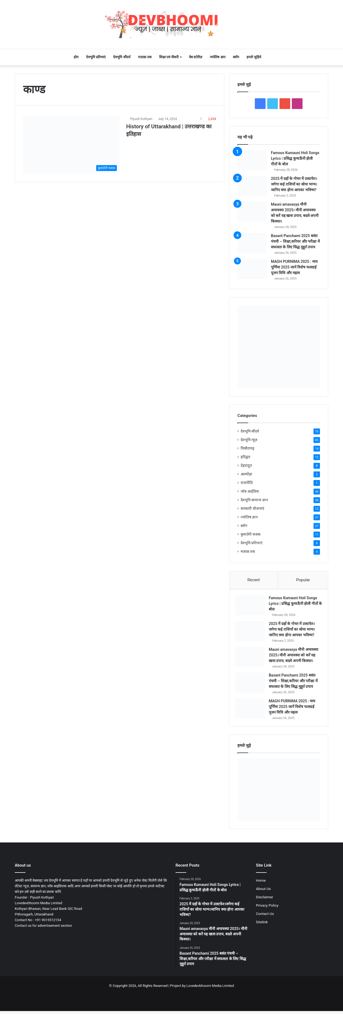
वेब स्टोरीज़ (195, 57)
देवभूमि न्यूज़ (249, 440)
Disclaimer (264, 907)
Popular (303, 579)
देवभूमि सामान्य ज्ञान (254, 500)
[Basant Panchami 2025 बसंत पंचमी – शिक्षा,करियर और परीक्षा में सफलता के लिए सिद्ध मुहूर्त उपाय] (252, 243)
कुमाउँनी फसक (250, 534)
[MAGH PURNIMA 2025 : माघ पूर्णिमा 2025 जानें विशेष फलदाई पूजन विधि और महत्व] (252, 269)
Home (261, 890)
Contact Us (265, 923)
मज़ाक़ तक (145, 57)
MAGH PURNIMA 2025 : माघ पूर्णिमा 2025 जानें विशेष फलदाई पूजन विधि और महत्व (294, 267)
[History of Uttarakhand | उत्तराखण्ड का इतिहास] (71, 144)
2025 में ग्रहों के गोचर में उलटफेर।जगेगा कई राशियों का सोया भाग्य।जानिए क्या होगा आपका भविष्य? (294, 184)
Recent (253, 579)
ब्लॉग (236, 57)
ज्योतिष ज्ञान (217, 57)
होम (76, 57)
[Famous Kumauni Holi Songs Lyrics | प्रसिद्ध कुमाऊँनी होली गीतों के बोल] (252, 160)
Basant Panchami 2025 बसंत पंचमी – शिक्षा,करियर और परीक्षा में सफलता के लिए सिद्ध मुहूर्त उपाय (295, 241)
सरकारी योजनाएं (252, 508)
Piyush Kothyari (141, 119)
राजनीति (247, 483)
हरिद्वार (245, 457)
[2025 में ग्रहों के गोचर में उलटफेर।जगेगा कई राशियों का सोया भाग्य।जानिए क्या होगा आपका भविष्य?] (252, 186)
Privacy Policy (267, 915)
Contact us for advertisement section (43, 935)
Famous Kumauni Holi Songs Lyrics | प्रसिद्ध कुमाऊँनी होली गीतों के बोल (295, 158)
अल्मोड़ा (246, 474)
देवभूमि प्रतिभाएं (96, 57)
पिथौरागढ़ (247, 448)
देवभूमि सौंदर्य (121, 57)
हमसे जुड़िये (254, 57)
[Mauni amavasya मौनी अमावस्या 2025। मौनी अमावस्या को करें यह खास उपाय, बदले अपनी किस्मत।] (252, 212)
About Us (263, 898)
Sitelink (262, 932)
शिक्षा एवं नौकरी (168, 57)
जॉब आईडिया (250, 491)
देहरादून (246, 465)
